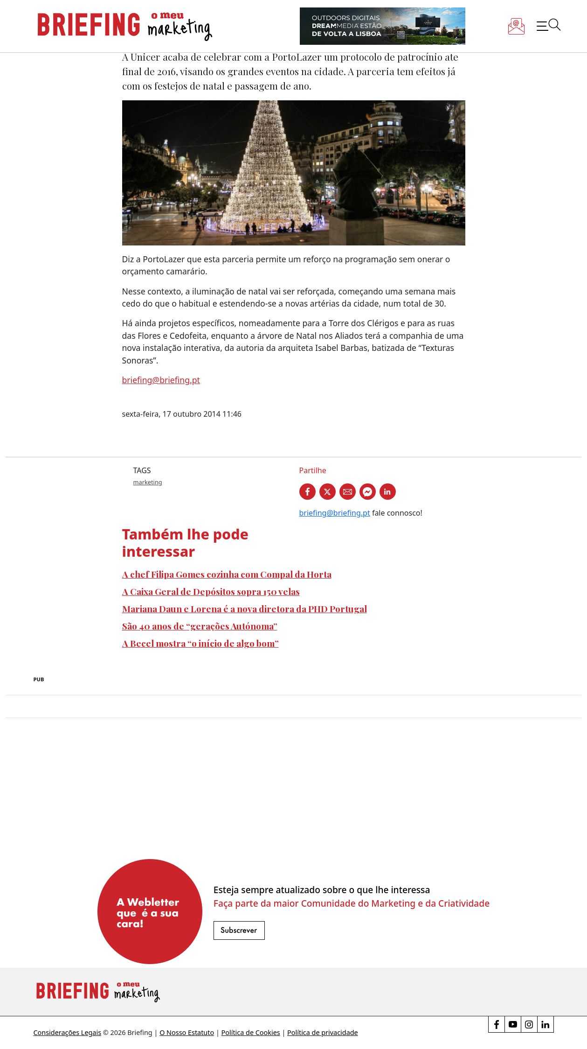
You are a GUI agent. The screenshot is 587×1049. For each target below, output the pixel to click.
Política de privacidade (322, 1032)
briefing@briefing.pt (161, 379)
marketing (147, 482)
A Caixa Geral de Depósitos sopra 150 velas (211, 591)
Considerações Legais (68, 1032)
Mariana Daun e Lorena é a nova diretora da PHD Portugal (244, 608)
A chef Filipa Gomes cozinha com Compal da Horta (226, 574)
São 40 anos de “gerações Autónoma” (199, 626)
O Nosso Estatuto (186, 1032)
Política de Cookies (250, 1032)
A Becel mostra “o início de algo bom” (200, 643)
